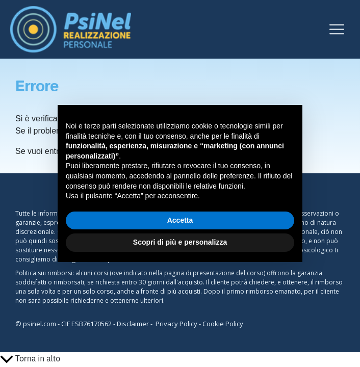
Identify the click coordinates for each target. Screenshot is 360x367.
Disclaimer (133, 323)
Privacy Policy (176, 323)
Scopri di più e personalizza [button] (180, 242)
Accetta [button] (180, 220)
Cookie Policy (222, 323)
